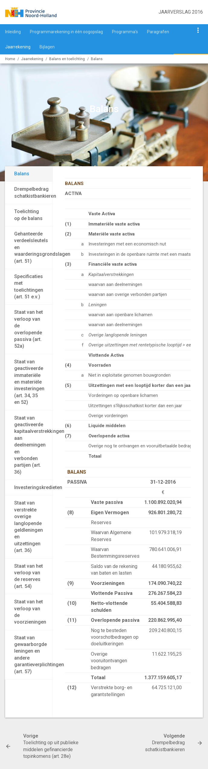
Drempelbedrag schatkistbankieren (33, 192)
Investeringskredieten (33, 487)
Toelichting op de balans (28, 215)
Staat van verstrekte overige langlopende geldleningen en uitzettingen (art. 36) (28, 526)
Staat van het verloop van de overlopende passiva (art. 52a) (28, 329)
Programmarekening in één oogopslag (66, 31)
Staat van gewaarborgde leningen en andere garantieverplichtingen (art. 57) (33, 654)
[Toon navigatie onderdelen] (198, 30)
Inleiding (13, 31)
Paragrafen (158, 31)
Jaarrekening (17, 46)
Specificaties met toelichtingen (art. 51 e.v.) (28, 287)
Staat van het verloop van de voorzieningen (30, 612)
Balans (97, 59)
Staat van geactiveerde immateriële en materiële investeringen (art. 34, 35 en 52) (29, 382)
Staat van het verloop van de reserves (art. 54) (28, 576)
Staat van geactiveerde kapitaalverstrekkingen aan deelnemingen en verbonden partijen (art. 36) (33, 445)
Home (10, 59)
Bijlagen (47, 46)
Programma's (125, 31)
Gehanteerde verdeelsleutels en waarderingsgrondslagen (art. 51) (33, 247)
